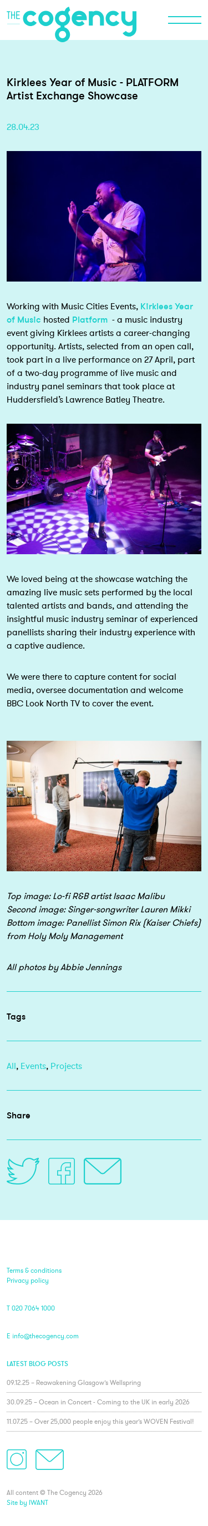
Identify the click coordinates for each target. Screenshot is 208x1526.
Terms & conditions (34, 1270)
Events (33, 1065)
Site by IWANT (27, 1502)
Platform (90, 319)
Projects (66, 1065)
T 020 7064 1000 (31, 1308)
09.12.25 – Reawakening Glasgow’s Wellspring (74, 1382)
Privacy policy (28, 1280)
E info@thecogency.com (43, 1336)
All (11, 1065)
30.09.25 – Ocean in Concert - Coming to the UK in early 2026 (98, 1402)
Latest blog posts (37, 1363)
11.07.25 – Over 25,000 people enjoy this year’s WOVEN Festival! (100, 1421)
